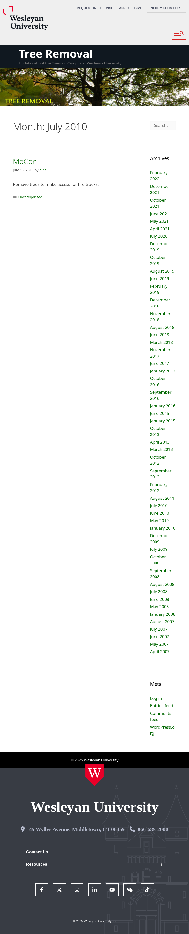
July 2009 (158, 549)
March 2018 (161, 342)
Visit (110, 8)
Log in (156, 698)
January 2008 (162, 614)
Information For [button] (166, 8)
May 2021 (159, 221)
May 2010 (159, 520)
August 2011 (162, 498)
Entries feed (161, 705)
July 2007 (158, 629)
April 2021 (159, 228)
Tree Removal (56, 53)
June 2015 (159, 413)
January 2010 (162, 528)
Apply (124, 8)
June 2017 (159, 363)
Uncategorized (30, 197)
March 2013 (161, 449)
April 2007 (159, 651)
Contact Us (37, 852)
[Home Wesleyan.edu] (94, 775)
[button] (179, 33)
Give (138, 8)
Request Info (89, 8)
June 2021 (159, 214)
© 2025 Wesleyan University (94, 921)
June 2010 (159, 513)
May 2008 (159, 606)
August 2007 (162, 621)
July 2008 (158, 591)
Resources (36, 864)
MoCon (25, 161)
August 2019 (162, 271)
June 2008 (159, 599)
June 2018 (159, 334)
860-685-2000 (153, 829)
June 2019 (159, 278)
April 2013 (159, 442)
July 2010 (158, 505)
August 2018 (162, 327)
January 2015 (162, 420)
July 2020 (158, 236)
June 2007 (159, 636)
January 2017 (162, 371)
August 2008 (162, 584)
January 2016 (162, 406)
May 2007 (159, 644)
